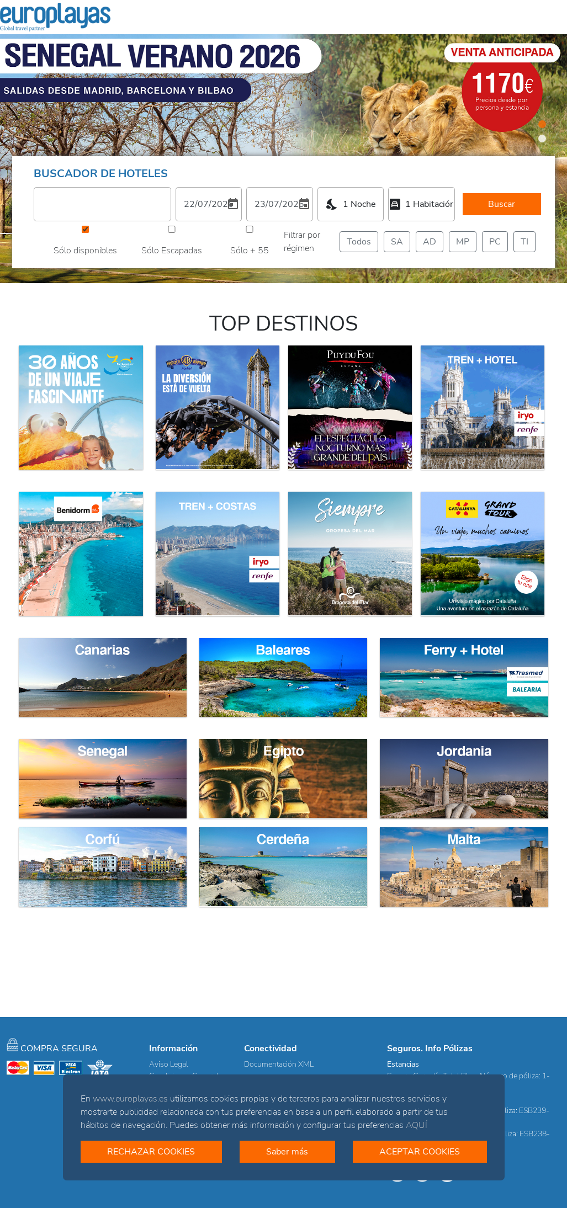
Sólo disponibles (85, 250)
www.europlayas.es (130, 1099)
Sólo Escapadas (171, 250)
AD (429, 241)
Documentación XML (279, 1064)
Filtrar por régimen (302, 241)
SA (397, 241)
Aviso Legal (168, 1064)
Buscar (501, 204)
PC (495, 241)
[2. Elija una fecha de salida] (279, 204)
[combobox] (350, 204)
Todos (359, 241)
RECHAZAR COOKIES (151, 1152)
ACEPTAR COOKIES (419, 1152)
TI (526, 241)
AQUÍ (416, 1125)
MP (462, 241)
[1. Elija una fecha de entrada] (208, 204)
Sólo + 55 (249, 250)
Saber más (287, 1152)
